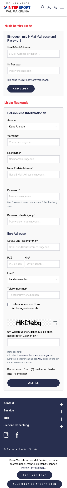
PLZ (9, 257)
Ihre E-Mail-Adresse (19, 47)
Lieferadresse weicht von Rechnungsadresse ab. (26, 306)
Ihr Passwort (14, 64)
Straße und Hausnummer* (22, 240)
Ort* (27, 257)
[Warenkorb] (55, 7)
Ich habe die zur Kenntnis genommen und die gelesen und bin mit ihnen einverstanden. (33, 359)
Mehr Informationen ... (33, 467)
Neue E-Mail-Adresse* (20, 168)
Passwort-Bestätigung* (21, 215)
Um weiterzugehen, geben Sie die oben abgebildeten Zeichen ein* (30, 334)
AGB (40, 358)
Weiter (33, 383)
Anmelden (21, 88)
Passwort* (13, 190)
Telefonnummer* (17, 288)
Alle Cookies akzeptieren (34, 484)
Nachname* (14, 152)
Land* (10, 273)
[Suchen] (42, 7)
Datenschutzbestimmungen (34, 355)
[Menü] (62, 7)
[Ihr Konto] (49, 7)
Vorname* (13, 136)
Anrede (11, 120)
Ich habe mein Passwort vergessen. (28, 80)
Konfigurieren (35, 475)
